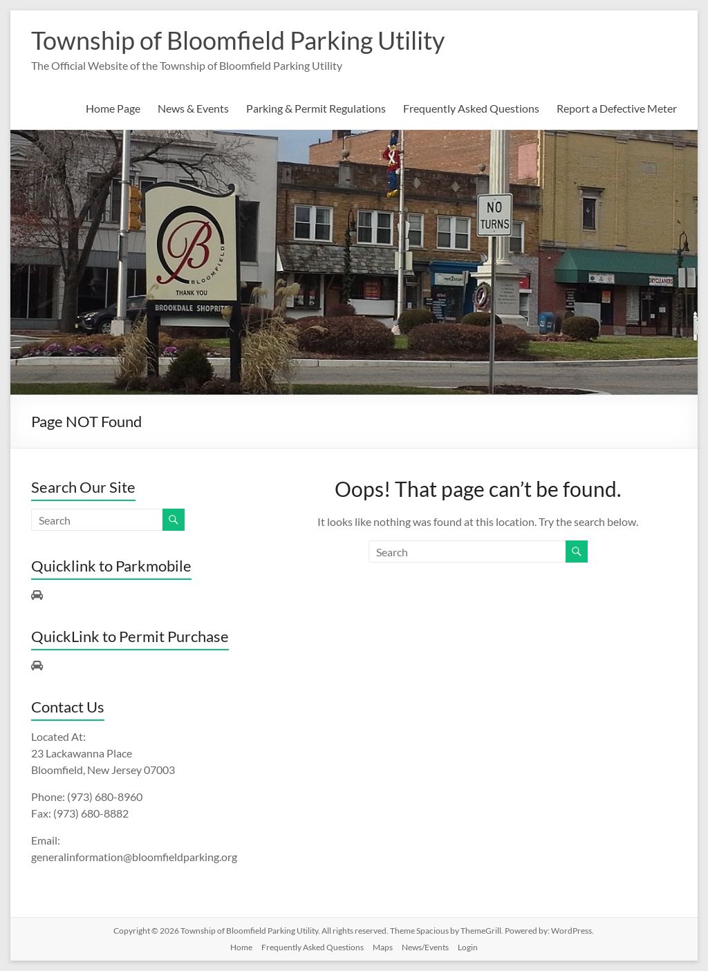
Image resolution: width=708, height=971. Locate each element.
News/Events (425, 947)
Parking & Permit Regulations (316, 108)
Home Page (113, 108)
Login (468, 947)
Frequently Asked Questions (471, 108)
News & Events (193, 108)
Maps (383, 947)
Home (241, 947)
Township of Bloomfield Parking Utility (238, 40)
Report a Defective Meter (617, 108)
